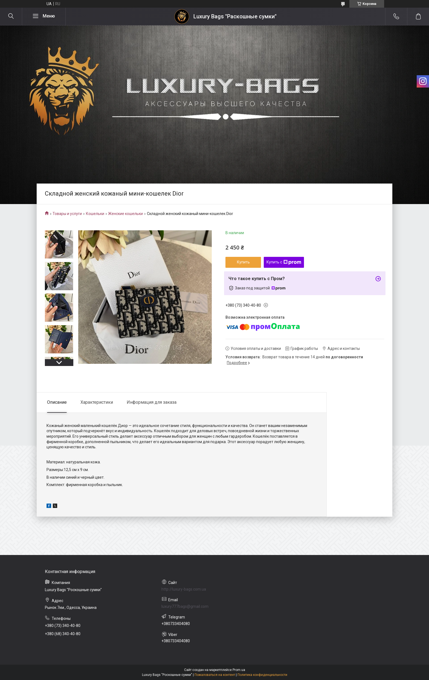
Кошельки (95, 213)
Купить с (283, 262)
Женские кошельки (125, 213)
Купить (243, 262)
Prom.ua (239, 670)
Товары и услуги (67, 213)
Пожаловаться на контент (215, 675)
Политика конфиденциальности (262, 675)
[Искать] (11, 16)
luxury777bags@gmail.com (184, 606)
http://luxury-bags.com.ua (183, 589)
